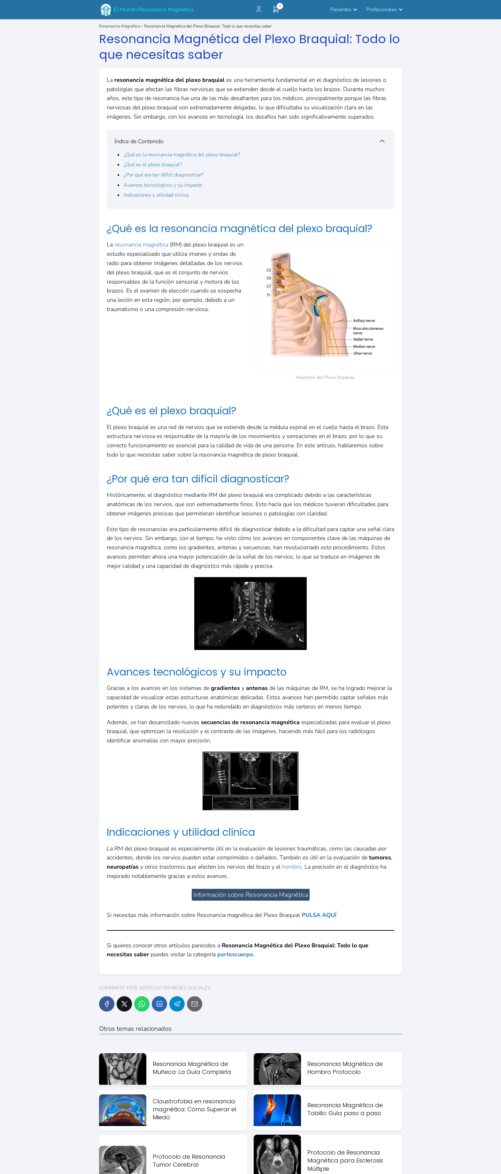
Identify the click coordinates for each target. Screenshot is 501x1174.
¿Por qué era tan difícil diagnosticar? (164, 174)
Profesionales (381, 9)
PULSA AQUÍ (319, 915)
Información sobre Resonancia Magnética (250, 894)
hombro (292, 867)
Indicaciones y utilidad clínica (156, 195)
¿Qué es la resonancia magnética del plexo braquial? (182, 154)
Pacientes (340, 9)
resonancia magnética (141, 244)
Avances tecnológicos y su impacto (163, 185)
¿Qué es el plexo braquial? (153, 164)
